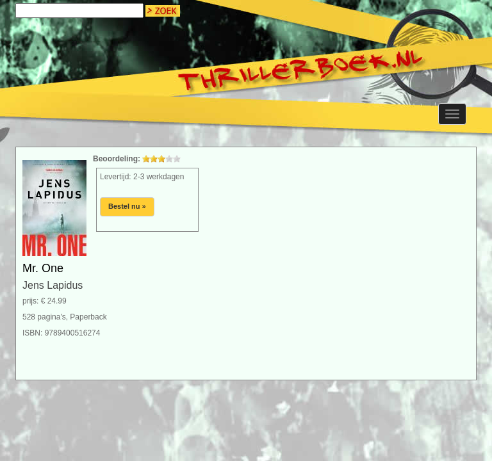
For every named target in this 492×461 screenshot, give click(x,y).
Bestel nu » (127, 206)
